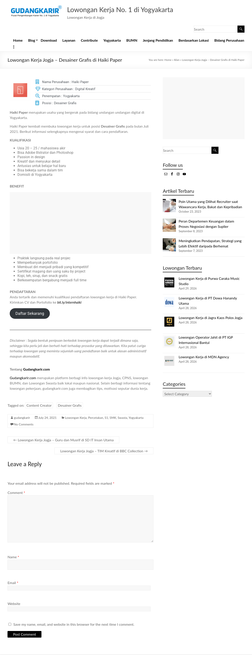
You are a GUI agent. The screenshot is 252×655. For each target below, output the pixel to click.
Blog (31, 40)
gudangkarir (22, 418)
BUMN (131, 40)
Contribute (89, 40)
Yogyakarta (112, 40)
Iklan (176, 60)
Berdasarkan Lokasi (194, 40)
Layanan (68, 40)
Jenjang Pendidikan (158, 40)
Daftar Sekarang (29, 313)
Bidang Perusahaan (229, 40)
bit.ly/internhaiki (69, 302)
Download (49, 40)
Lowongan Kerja (76, 418)
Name (13, 557)
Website (13, 604)
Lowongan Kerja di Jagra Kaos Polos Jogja (210, 318)
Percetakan (95, 418)
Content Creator (39, 405)
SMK (113, 418)
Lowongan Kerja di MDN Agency (204, 357)
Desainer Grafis (70, 405)
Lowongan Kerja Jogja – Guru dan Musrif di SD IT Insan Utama (63, 440)
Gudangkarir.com (36, 369)
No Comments (23, 424)
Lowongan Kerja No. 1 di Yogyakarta (129, 9)
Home (17, 40)
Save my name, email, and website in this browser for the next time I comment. (73, 624)
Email (12, 583)
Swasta (122, 418)
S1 (106, 418)
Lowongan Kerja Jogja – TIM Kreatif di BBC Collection (104, 451)
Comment (16, 493)
